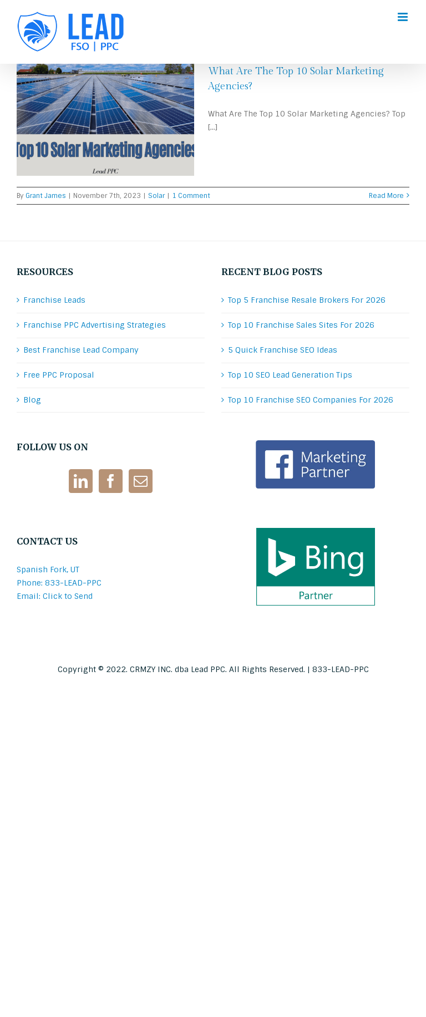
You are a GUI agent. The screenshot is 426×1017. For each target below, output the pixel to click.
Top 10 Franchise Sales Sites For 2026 (301, 325)
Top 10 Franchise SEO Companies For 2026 (310, 400)
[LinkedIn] (81, 481)
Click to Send (68, 596)
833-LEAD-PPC (340, 669)
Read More (386, 195)
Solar (156, 195)
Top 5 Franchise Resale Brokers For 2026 (307, 300)
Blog (32, 400)
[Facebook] (111, 481)
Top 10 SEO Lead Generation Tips (290, 375)
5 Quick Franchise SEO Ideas (282, 350)
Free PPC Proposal (58, 375)
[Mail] (141, 481)
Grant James (46, 195)
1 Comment (191, 195)
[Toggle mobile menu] (403, 17)
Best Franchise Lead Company (81, 350)
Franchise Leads (54, 300)
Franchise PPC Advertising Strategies (94, 325)
